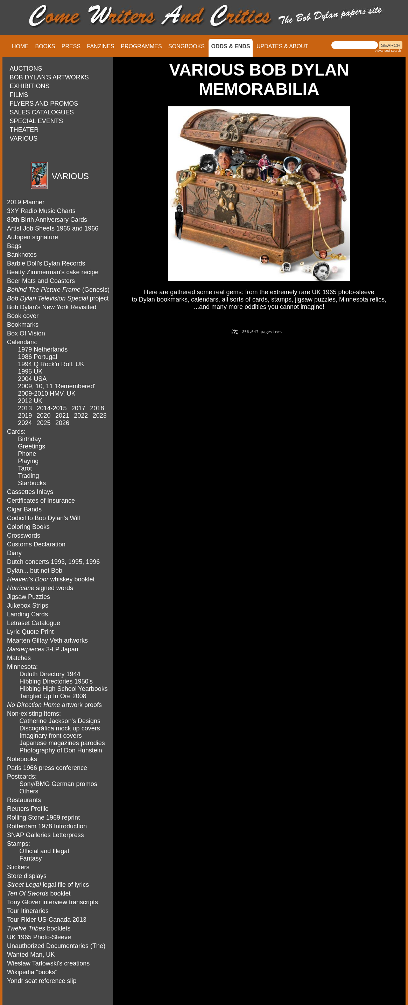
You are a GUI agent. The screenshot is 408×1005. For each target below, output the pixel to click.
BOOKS (45, 46)
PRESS (71, 46)
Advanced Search (388, 50)
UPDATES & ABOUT (282, 46)
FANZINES (100, 46)
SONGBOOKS (186, 46)
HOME (20, 46)
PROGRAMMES (141, 46)
